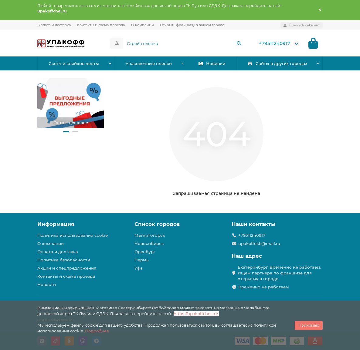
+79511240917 (274, 43)
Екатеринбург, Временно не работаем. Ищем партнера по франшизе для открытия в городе (279, 273)
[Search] (184, 43)
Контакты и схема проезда (101, 25)
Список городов (157, 224)
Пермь (141, 259)
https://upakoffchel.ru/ (196, 313)
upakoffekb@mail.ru (259, 243)
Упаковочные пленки (149, 63)
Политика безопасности (63, 259)
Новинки (211, 63)
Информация (55, 224)
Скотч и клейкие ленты (74, 63)
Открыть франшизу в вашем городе (192, 25)
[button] (66, 131)
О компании (142, 25)
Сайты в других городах (277, 63)
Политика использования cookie (72, 235)
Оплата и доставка (54, 25)
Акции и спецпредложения (66, 268)
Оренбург (144, 251)
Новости (46, 284)
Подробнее (97, 330)
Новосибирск (149, 243)
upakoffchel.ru (52, 11)
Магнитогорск (149, 235)
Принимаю (308, 325)
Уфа (138, 268)
